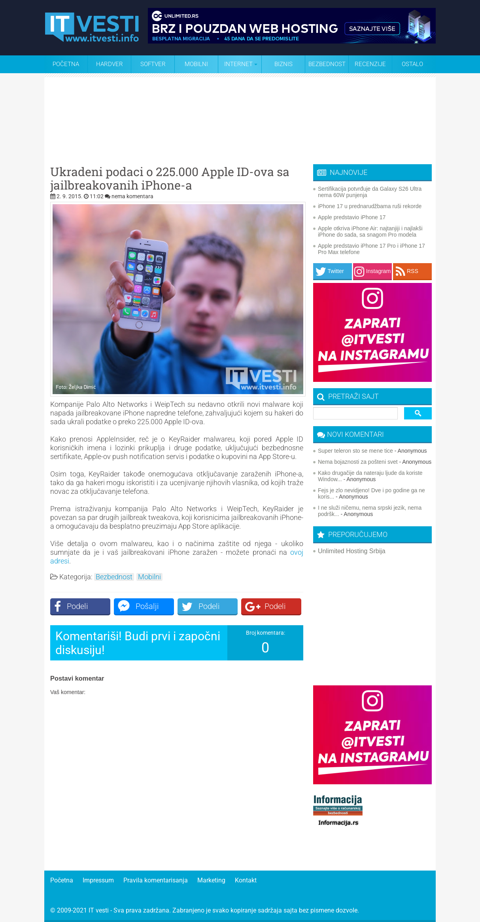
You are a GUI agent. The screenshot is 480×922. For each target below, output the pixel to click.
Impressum (98, 880)
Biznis (283, 64)
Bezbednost (327, 64)
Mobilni (196, 64)
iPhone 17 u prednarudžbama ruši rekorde (369, 206)
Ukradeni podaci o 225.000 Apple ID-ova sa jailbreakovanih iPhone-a (169, 178)
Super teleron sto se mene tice (355, 451)
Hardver (109, 64)
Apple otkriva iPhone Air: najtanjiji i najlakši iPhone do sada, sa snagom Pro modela (370, 231)
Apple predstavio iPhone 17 (352, 217)
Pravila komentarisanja (155, 880)
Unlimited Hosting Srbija (352, 551)
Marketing (211, 880)
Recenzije (370, 64)
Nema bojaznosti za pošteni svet (358, 462)
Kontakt (246, 880)
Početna (66, 64)
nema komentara (132, 196)
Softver (153, 64)
